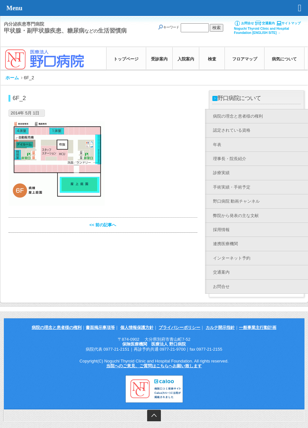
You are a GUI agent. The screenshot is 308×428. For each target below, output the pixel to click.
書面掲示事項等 (100, 327)
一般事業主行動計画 (257, 327)
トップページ (126, 59)
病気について (284, 59)
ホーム (12, 77)
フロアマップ (244, 59)
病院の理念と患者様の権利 (57, 327)
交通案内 (268, 23)
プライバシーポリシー (179, 327)
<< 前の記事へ (103, 224)
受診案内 (159, 59)
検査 (212, 59)
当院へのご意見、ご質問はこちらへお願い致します (154, 365)
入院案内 (186, 59)
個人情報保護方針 (137, 327)
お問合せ (247, 23)
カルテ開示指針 (220, 327)
